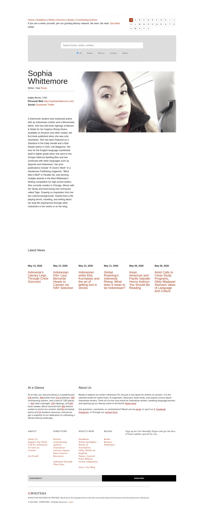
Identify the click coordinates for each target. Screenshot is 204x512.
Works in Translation (85, 446)
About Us (33, 439)
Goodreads (41, 104)
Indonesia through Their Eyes (62, 463)
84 (62, 409)
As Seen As (33, 447)
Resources (58, 456)
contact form (111, 412)
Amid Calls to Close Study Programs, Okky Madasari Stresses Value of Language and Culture (165, 281)
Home (31, 20)
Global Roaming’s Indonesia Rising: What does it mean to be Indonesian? (114, 280)
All (131, 20)
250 (53, 403)
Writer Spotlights (88, 442)
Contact (32, 450)
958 (41, 397)
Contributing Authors (86, 20)
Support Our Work (37, 442)
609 (71, 403)
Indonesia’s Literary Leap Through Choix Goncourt (38, 276)
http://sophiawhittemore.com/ (59, 101)
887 (73, 397)
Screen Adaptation (88, 461)
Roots (44, 88)
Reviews (108, 442)
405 (63, 406)
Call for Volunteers (37, 445)
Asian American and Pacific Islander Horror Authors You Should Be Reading (139, 280)
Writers (99, 53)
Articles (112, 53)
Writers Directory (57, 20)
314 (57, 397)
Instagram (84, 412)
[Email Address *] (65, 478)
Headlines (41, 20)
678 (29, 397)
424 (32, 403)
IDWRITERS (102, 5)
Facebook (161, 409)
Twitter (51, 104)
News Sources (60, 453)
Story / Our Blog (87, 467)
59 (40, 412)
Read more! (130, 403)
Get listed (115, 23)
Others (123, 53)
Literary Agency (61, 450)
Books (71, 20)
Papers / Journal (87, 456)
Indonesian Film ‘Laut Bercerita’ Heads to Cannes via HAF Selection (63, 280)
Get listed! (33, 456)
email (138, 409)
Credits (71, 502)
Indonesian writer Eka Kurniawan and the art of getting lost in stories (89, 280)
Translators (59, 447)
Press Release (86, 459)
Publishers (109, 445)
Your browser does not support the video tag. (102, 339)
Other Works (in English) (87, 452)
